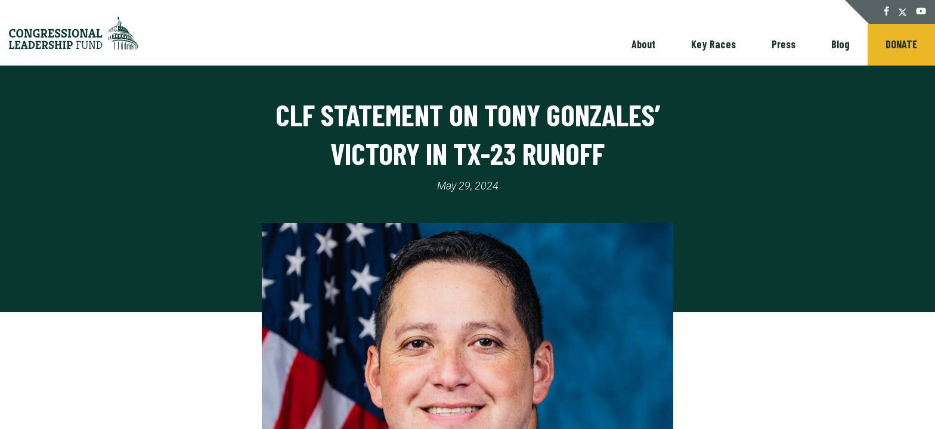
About (643, 44)
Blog (840, 44)
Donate (901, 44)
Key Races (713, 44)
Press (783, 44)
